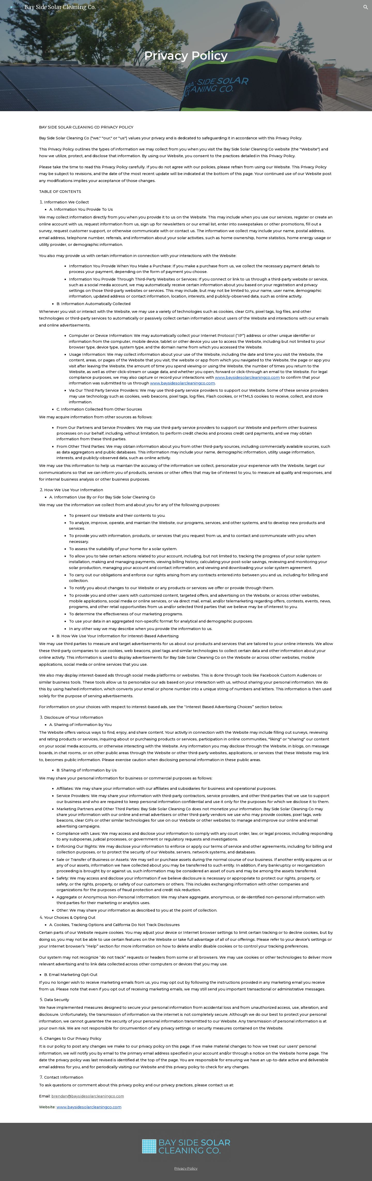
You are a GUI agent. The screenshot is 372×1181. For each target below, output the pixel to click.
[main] (186, 56)
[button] (366, 7)
